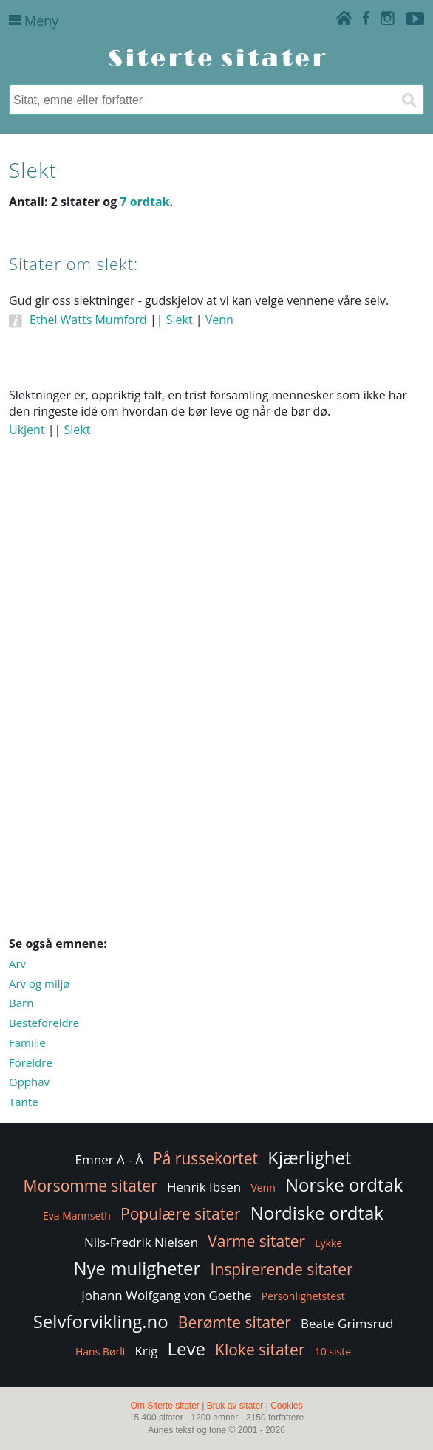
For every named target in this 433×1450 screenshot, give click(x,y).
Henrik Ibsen (204, 1186)
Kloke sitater (259, 1349)
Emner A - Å (109, 1159)
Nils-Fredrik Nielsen (141, 1242)
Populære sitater (180, 1213)
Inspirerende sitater (282, 1269)
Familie (27, 1042)
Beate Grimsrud (347, 1323)
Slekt (179, 320)
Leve (186, 1348)
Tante (23, 1101)
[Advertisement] (216, 590)
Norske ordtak (344, 1184)
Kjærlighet (309, 1157)
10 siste (333, 1351)
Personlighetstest (303, 1296)
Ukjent (27, 430)
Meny (33, 21)
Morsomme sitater (90, 1185)
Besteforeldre (44, 1022)
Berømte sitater (234, 1322)
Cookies (286, 1406)
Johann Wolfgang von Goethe (166, 1295)
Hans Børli (100, 1351)
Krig (145, 1350)
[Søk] (408, 99)
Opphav (29, 1081)
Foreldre (30, 1062)
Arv (17, 963)
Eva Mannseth (77, 1216)
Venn (219, 320)
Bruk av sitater (235, 1406)
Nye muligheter (136, 1268)
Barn (21, 1002)
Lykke (328, 1243)
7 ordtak (144, 201)
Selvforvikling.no (100, 1321)
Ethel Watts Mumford (88, 320)
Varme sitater (256, 1241)
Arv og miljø (39, 983)
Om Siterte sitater (164, 1406)
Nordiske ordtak (316, 1212)
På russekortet (205, 1158)
